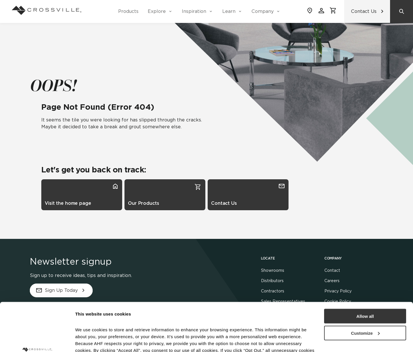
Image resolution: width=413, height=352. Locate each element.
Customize (365, 287)
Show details (88, 340)
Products (128, 11)
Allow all (365, 270)
